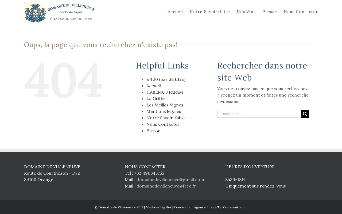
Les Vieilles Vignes (164, 105)
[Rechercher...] (259, 114)
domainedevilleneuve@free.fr (166, 186)
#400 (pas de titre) (165, 79)
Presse (153, 130)
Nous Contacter (163, 124)
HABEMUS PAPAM (164, 92)
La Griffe (155, 98)
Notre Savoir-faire (165, 117)
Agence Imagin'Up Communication (220, 207)
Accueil (153, 85)
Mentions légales (163, 111)
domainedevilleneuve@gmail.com (170, 179)
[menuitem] (179, 11)
